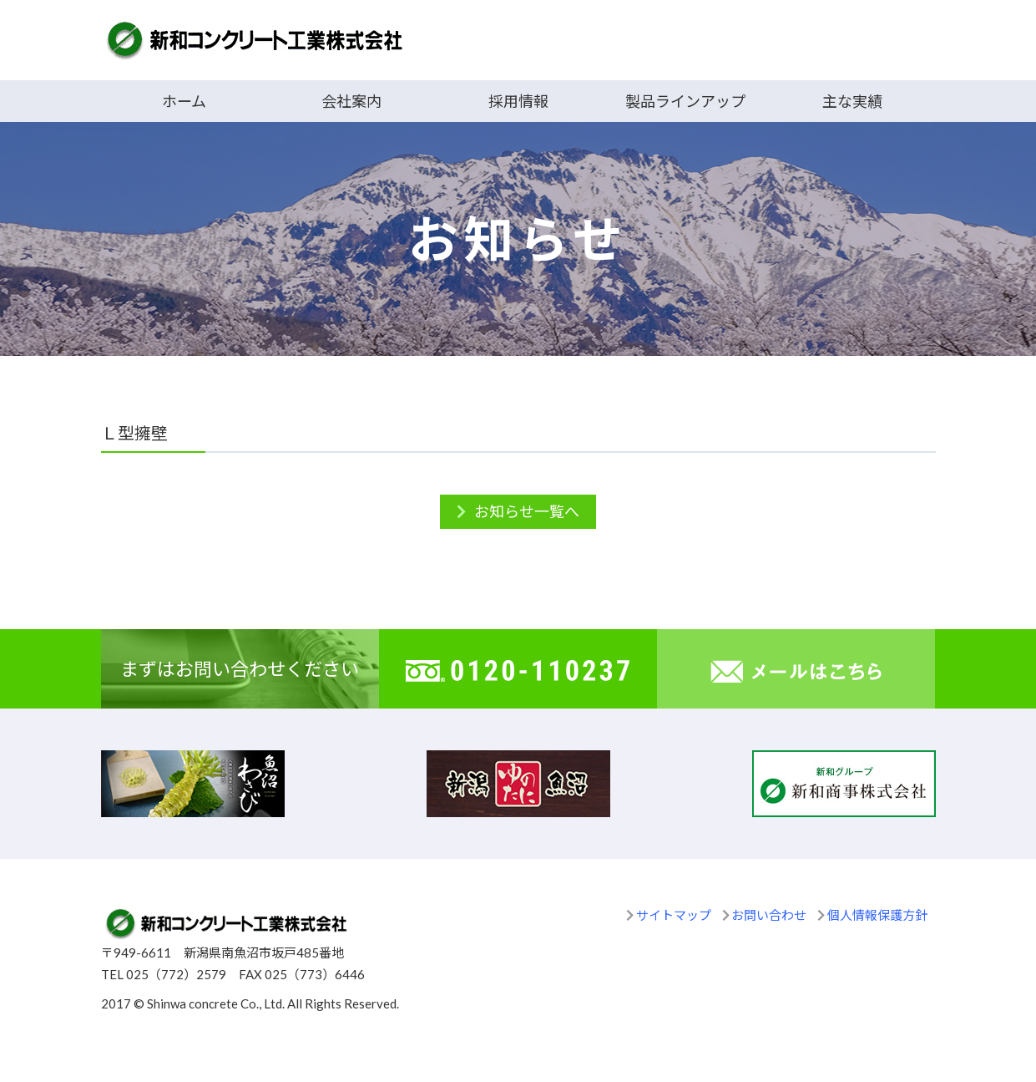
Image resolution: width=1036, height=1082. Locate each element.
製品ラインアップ (685, 101)
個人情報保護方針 (877, 914)
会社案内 (351, 101)
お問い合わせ (768, 914)
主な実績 (852, 101)
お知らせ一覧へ (526, 511)
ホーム (184, 101)
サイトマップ (673, 914)
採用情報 (518, 101)
